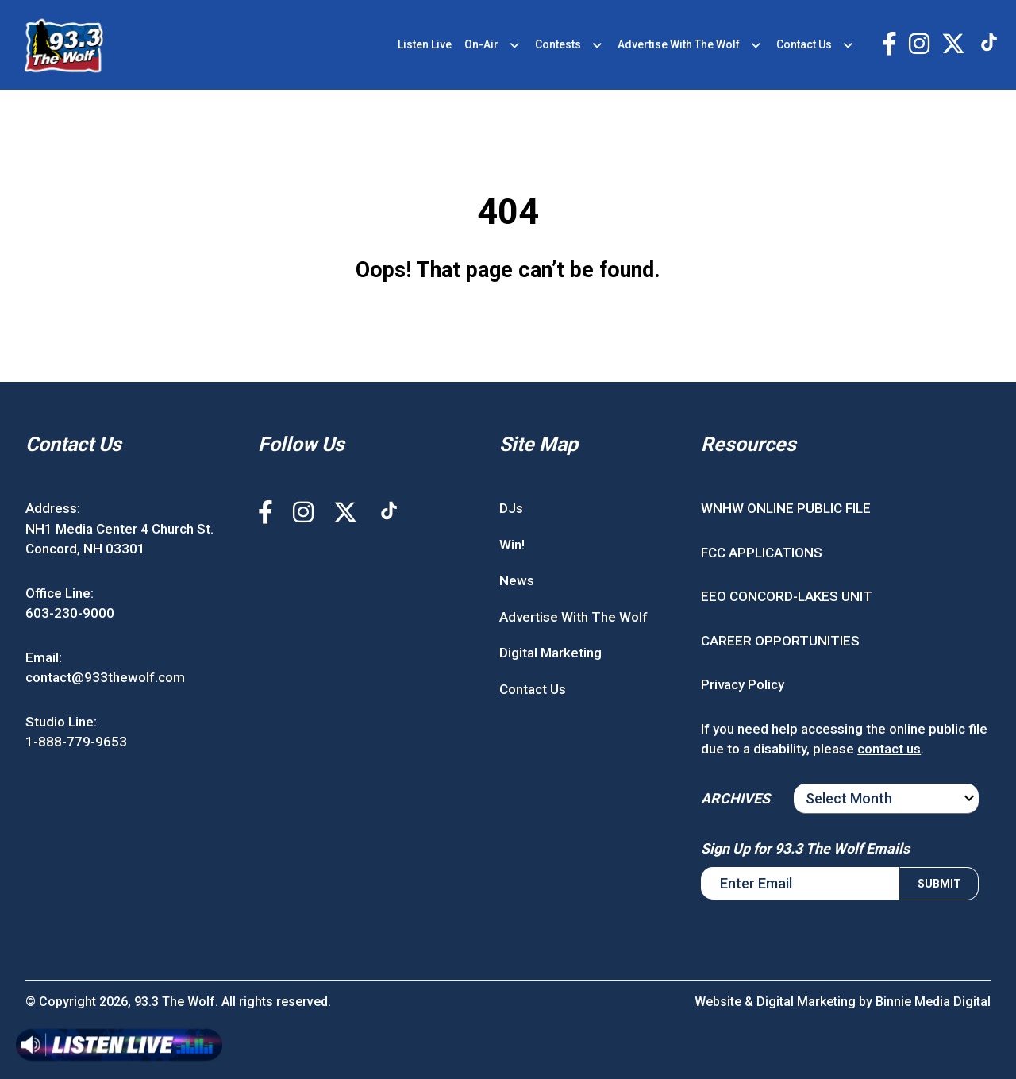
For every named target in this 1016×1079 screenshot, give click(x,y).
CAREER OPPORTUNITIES (780, 641)
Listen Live (425, 44)
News (516, 580)
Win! (512, 545)
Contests (558, 44)
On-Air (481, 44)
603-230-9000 (69, 613)
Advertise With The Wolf (679, 44)
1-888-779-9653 (76, 742)
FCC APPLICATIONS (761, 553)
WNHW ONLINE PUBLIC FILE (786, 508)
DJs (511, 508)
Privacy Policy (742, 684)
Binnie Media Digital (933, 1001)
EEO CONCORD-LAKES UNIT (786, 596)
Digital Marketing (550, 653)
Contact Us (804, 44)
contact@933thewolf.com (105, 677)
